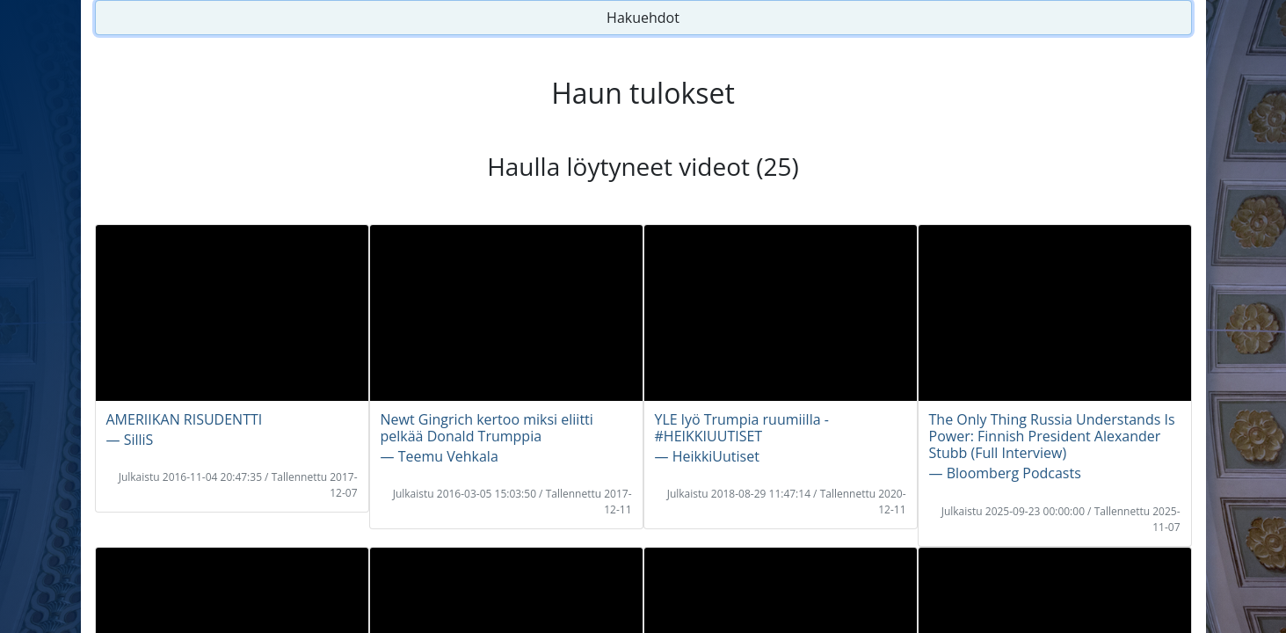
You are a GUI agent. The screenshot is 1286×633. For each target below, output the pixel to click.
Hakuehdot (643, 17)
